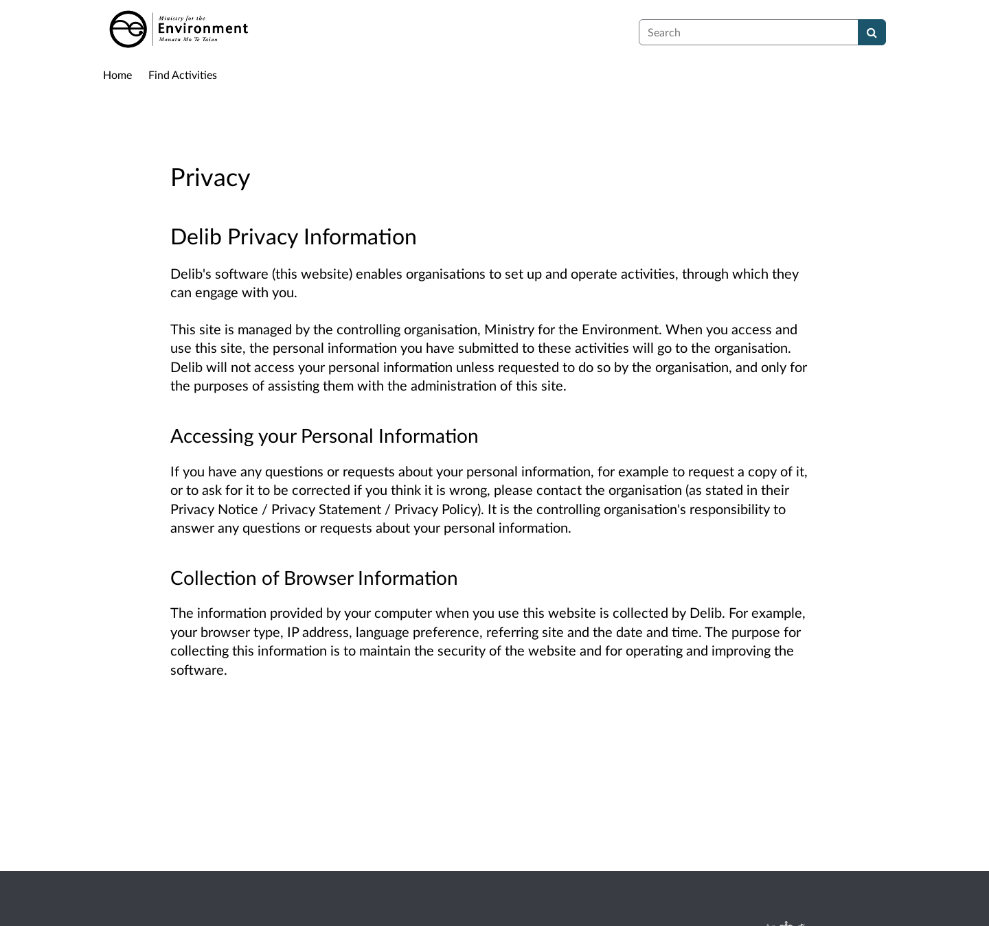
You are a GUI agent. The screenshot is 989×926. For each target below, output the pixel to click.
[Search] (872, 32)
